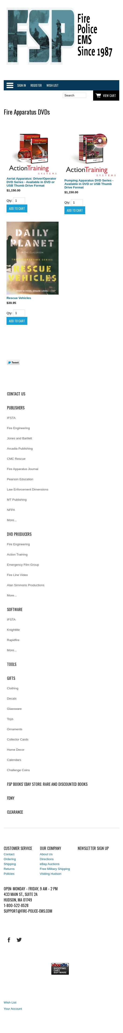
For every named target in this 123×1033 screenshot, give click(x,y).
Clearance (15, 812)
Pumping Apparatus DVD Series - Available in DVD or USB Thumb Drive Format (88, 184)
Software (14, 609)
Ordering (10, 859)
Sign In (21, 85)
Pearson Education (20, 479)
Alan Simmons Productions (25, 585)
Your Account (13, 1008)
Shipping (10, 864)
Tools (11, 664)
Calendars (14, 760)
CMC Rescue (16, 459)
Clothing (12, 688)
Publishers (16, 408)
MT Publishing (17, 499)
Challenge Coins (18, 770)
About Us (46, 854)
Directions (47, 859)
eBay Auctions (50, 864)
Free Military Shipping (55, 869)
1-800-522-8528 (16, 905)
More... (12, 520)
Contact (9, 854)
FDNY (10, 798)
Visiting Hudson (50, 873)
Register (36, 85)
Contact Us (16, 394)
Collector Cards (17, 739)
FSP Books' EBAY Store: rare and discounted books (47, 784)
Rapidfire (13, 640)
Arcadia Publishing (20, 448)
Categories (10, 85)
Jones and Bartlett (19, 438)
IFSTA (11, 418)
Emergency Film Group (23, 564)
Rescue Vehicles (19, 298)
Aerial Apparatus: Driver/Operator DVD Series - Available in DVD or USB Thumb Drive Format (31, 182)
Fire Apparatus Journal (22, 469)
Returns (9, 869)
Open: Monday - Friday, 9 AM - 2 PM (31, 889)
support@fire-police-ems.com (28, 911)
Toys (10, 719)
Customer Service (18, 848)
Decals (12, 698)
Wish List (52, 85)
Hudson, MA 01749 (18, 900)
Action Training (17, 554)
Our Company (50, 848)
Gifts (11, 678)
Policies (9, 873)
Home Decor (16, 749)
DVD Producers (19, 534)
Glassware (14, 709)
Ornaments (14, 729)
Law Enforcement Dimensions (27, 489)
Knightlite (13, 630)
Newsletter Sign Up (93, 848)
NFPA (11, 510)
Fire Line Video (17, 575)
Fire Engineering (18, 428)
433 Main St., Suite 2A (21, 894)
